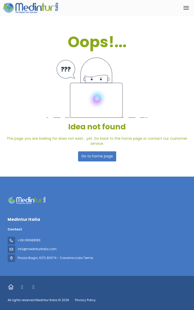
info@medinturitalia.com (37, 249)
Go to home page (97, 156)
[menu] (186, 8)
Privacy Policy (85, 300)
